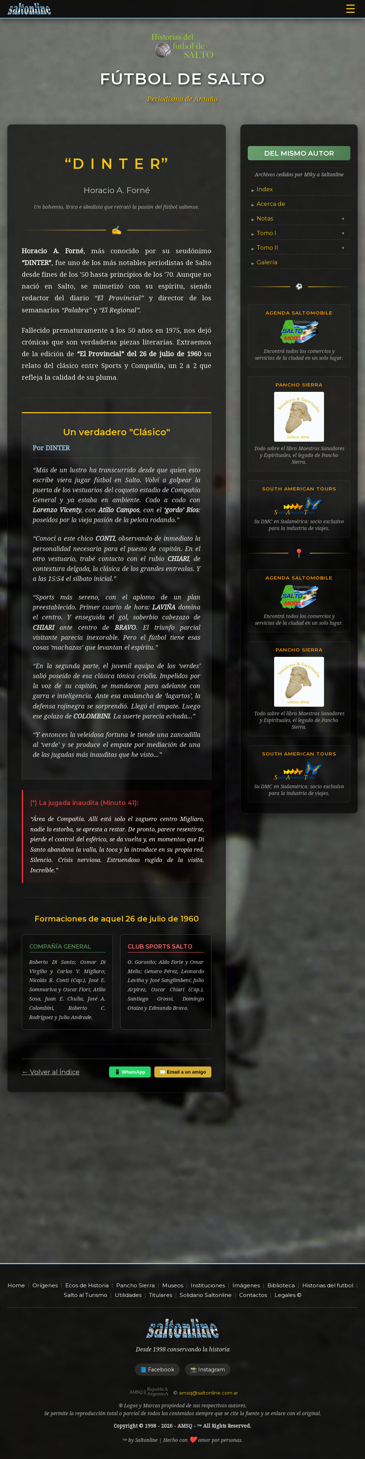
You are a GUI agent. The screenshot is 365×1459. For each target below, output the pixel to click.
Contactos (253, 1295)
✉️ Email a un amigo (183, 1072)
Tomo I (301, 233)
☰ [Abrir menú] (350, 8)
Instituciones (208, 1285)
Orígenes (45, 1285)
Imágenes (246, 1285)
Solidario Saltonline (206, 1295)
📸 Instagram (207, 1369)
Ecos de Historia (87, 1285)
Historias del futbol (327, 1285)
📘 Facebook (157, 1369)
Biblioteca (281, 1285)
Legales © (288, 1295)
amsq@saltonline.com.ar (208, 1393)
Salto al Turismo (85, 1295)
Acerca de (271, 204)
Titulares (160, 1295)
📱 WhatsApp (129, 1072)
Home (16, 1285)
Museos (172, 1285)
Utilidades (128, 1295)
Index (265, 189)
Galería (267, 262)
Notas (301, 218)
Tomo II (301, 247)
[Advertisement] (182, 1199)
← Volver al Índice (50, 1072)
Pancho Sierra (135, 1285)
